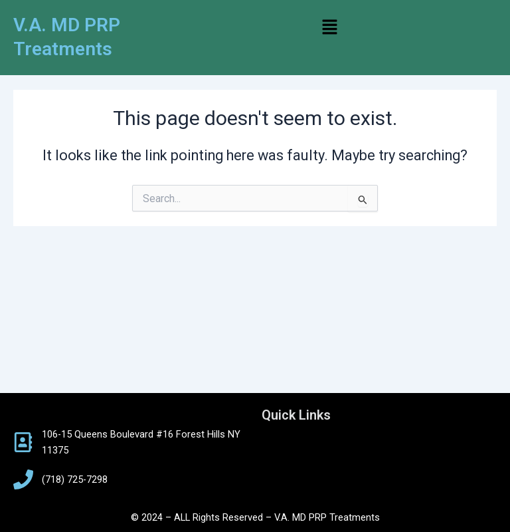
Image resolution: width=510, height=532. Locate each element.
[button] (329, 28)
